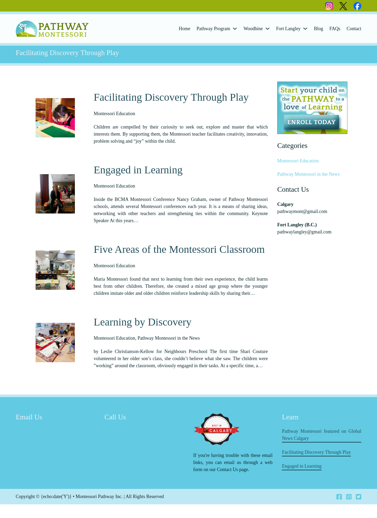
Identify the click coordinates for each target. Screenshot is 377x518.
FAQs (334, 28)
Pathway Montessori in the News (308, 174)
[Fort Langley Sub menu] (305, 28)
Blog (318, 28)
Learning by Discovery (142, 331)
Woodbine (253, 28)
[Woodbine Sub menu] (267, 28)
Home (184, 28)
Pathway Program (213, 28)
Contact (354, 28)
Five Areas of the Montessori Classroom (179, 254)
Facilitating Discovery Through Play (171, 97)
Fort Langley (288, 28)
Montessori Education (298, 160)
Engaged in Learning (138, 174)
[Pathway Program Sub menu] (234, 28)
